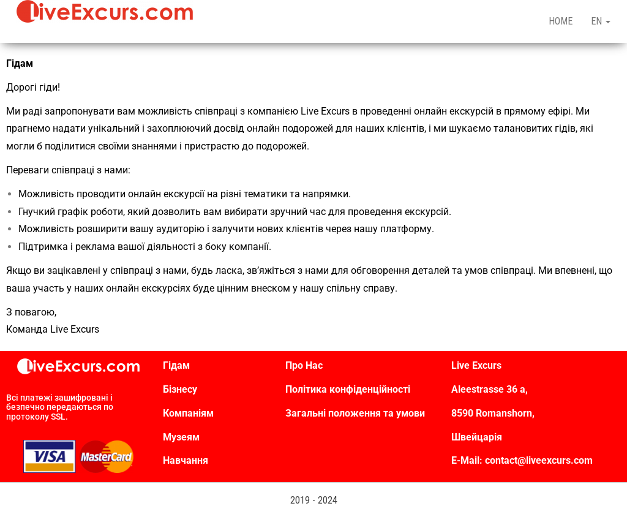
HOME (561, 21)
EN (600, 21)
